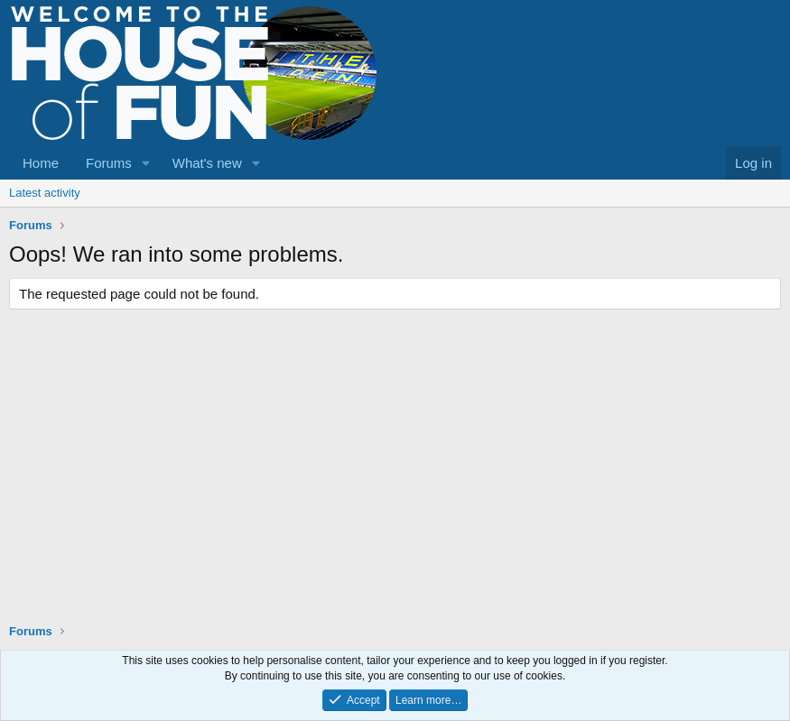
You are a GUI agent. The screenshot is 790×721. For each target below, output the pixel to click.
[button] (146, 163)
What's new (207, 163)
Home (41, 163)
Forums (109, 163)
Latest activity (44, 192)
